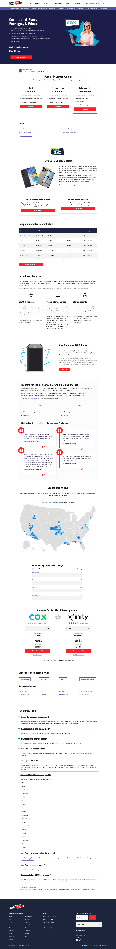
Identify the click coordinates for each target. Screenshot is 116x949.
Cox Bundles (25, 679)
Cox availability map (66, 129)
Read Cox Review (37, 655)
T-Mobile (27, 930)
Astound (11, 919)
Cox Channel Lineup (42, 8)
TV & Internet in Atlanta (48, 922)
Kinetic (27, 936)
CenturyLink (12, 925)
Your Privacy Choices (100, 945)
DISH (10, 933)
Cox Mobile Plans (81, 8)
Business (77, 3)
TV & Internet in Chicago (49, 928)
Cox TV (63, 679)
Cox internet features (26, 136)
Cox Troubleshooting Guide (106, 8)
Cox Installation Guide (92, 8)
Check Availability (21, 57)
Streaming (46, 3)
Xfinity (10, 916)
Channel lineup (43, 694)
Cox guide (62, 691)
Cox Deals (33, 8)
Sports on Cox (52, 8)
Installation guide (24, 694)
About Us (78, 933)
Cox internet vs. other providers (70, 132)
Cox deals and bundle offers (28, 129)
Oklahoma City (36, 595)
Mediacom (27, 919)
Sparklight (27, 925)
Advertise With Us (80, 935)
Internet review (23, 691)
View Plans (40, 211)
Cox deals (70, 185)
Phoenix (34, 580)
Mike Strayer (28, 69)
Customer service (84, 694)
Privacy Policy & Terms (85, 945)
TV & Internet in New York (49, 919)
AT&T (10, 922)
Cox (10, 928)
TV (30, 3)
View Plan (31, 106)
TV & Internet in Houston (49, 925)
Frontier (11, 939)
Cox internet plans (26, 132)
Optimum (27, 922)
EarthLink (11, 936)
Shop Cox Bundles (25, 8)
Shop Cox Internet (15, 8)
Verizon (27, 933)
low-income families (28, 860)
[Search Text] (96, 3)
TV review (41, 691)
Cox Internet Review (71, 8)
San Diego (35, 587)
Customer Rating (43, 623)
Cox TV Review (61, 8)
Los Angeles (35, 572)
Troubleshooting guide (85, 691)
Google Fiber (28, 916)
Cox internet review (34, 398)
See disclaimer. (68, 259)
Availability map (63, 694)
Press (77, 937)
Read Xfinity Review (78, 655)
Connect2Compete (64, 177)
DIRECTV (11, 930)
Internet (37, 3)
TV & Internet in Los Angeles (50, 916)
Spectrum (27, 928)
